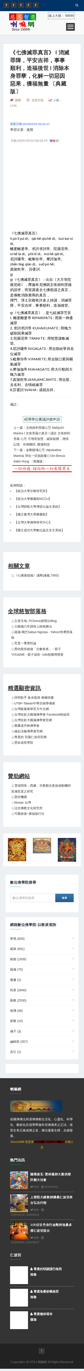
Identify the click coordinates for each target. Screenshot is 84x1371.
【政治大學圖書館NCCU (31, 499)
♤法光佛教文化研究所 (27, 808)
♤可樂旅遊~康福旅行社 (27, 813)
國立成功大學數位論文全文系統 (39, 530)
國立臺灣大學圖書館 (31, 514)
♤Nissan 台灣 (21, 802)
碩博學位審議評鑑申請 (42, 419)
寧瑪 (17, 938)
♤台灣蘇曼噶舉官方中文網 (30, 709)
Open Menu (70, 27)
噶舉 (17, 949)
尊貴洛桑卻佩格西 (44, 1291)
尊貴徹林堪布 (41, 1314)
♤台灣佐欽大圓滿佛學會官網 (31, 720)
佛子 (15, 1031)
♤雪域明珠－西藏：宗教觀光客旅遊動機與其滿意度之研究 (41, 788)
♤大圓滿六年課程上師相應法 (31, 626)
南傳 (16, 1010)
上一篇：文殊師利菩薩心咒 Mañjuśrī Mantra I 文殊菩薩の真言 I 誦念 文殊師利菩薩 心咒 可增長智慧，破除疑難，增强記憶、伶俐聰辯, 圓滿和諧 (41, 436)
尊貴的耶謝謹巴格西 (46, 1269)
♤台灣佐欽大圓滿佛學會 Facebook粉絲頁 (40, 714)
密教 (16, 1021)
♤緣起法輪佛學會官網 (27, 731)
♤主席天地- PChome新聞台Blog (34, 621)
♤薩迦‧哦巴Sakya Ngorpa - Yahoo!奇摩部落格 (42, 634)
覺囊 (15, 980)
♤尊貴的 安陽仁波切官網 (29, 737)
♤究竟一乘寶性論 (23, 643)
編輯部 (19, 1041)
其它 (15, 1052)
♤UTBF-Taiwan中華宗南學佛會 (33, 703)
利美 (18, 990)
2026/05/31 (49, 1186)
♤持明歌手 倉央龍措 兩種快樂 (32, 697)
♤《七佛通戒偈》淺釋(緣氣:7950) (35, 575)
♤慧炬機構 (19, 797)
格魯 (18, 959)
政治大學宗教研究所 (31, 491)
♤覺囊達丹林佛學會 (25, 725)
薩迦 (16, 969)
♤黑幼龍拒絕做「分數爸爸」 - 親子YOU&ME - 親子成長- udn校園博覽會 (37, 651)
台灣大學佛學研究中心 (33, 522)
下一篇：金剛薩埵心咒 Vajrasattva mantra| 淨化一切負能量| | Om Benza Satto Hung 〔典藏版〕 (39, 455)
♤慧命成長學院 (22, 742)
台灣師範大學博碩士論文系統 (37, 506)
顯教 (18, 1000)
